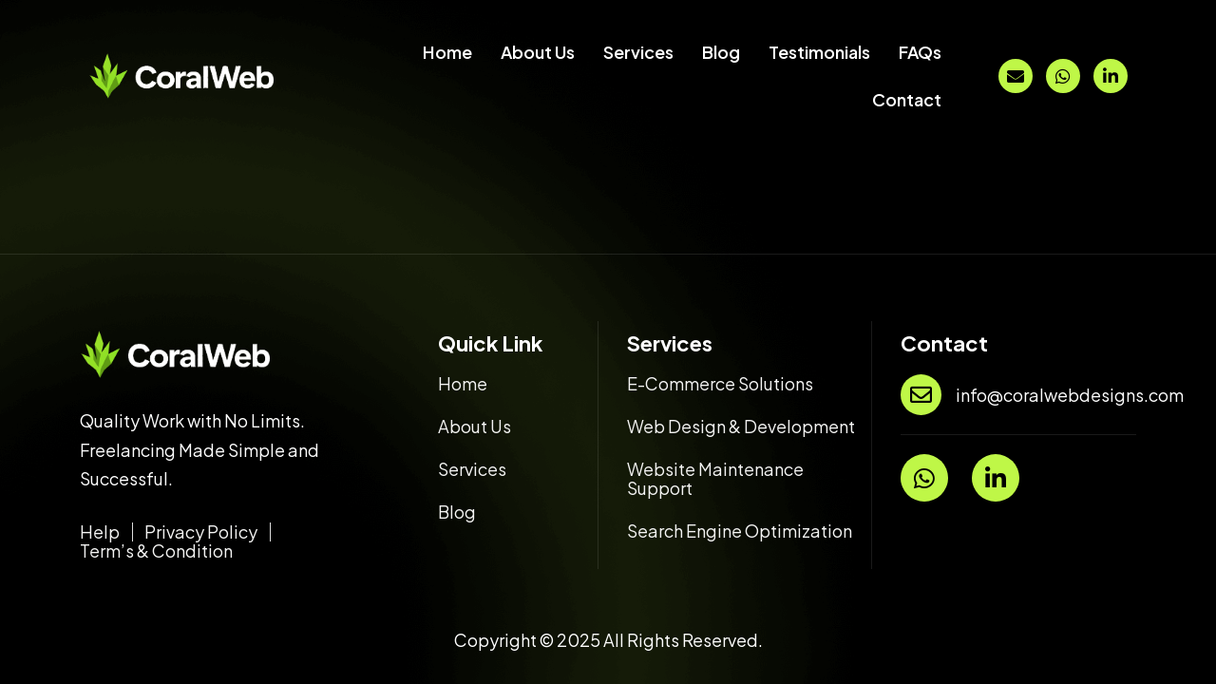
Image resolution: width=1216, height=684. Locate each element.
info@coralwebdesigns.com (1070, 395)
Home (447, 52)
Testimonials (819, 52)
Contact (906, 99)
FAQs (920, 52)
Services (638, 52)
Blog (721, 52)
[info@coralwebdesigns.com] (921, 394)
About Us (538, 52)
